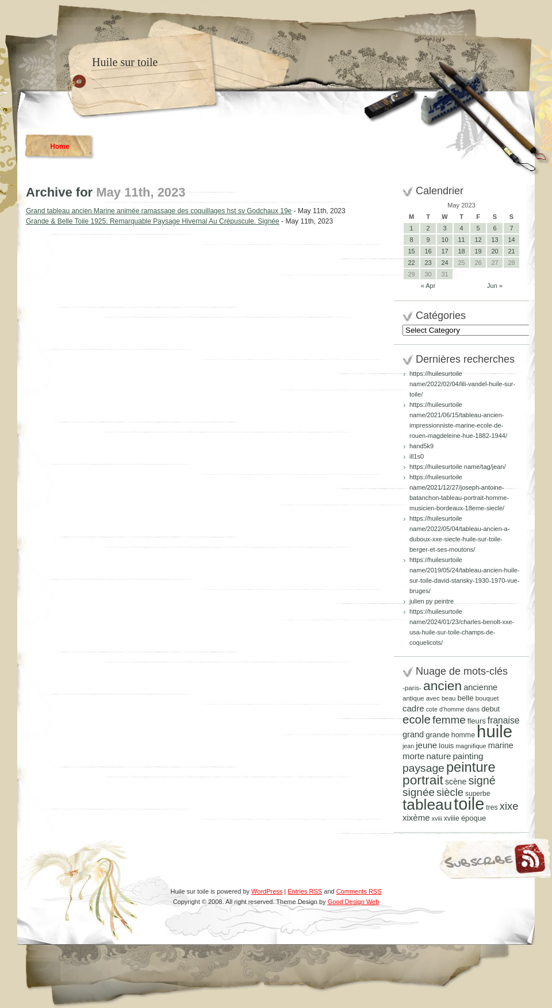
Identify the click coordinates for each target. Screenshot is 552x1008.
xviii (437, 818)
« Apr (428, 285)
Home (59, 147)
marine (500, 745)
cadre (413, 708)
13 (494, 239)
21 (511, 251)
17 (444, 251)
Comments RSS (359, 891)
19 (477, 251)
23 (427, 262)
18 (461, 251)
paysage (423, 768)
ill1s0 (416, 456)
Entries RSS (305, 891)
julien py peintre (431, 601)
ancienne (480, 687)
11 (461, 239)
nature (438, 756)
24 (444, 262)
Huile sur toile (125, 62)
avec (433, 698)
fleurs (476, 721)
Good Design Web (353, 901)
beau (449, 698)
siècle (449, 792)
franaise (504, 720)
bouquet (487, 698)
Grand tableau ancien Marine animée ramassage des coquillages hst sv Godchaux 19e (159, 211)
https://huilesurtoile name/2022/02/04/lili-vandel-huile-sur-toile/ (462, 384)
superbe (477, 794)
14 (511, 239)
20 (494, 251)
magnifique (470, 745)
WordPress (266, 891)
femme (449, 720)
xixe (509, 806)
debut (490, 709)
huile (494, 731)
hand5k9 (421, 446)
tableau (427, 804)
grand (413, 734)
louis (446, 746)
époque (473, 818)
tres (491, 807)
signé (481, 780)
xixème (416, 817)
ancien (442, 685)
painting (468, 756)
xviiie (451, 818)
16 (427, 251)
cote (432, 709)
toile (469, 804)
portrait (422, 779)
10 (444, 239)
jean (408, 745)
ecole (416, 719)
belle (465, 698)
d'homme (452, 709)
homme (463, 735)
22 (411, 262)
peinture (471, 767)
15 (411, 251)
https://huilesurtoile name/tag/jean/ (457, 466)
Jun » (495, 285)
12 (477, 239)
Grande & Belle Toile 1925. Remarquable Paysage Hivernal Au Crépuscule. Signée (152, 221)
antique (413, 698)
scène (455, 781)
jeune (426, 745)
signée (418, 792)
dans (473, 709)
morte (413, 756)
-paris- (411, 687)
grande (437, 734)
